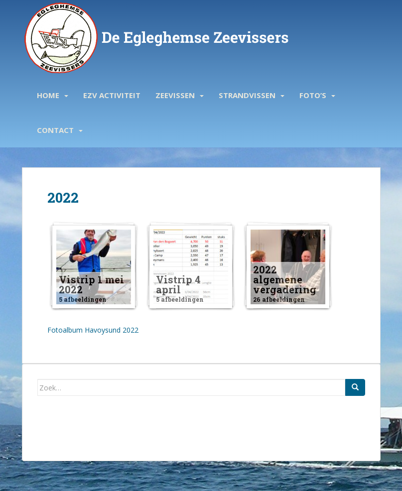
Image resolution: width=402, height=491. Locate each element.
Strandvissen (247, 95)
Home (48, 95)
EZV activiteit (111, 95)
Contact (55, 130)
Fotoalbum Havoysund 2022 (92, 330)
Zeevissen (175, 95)
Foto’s (312, 95)
